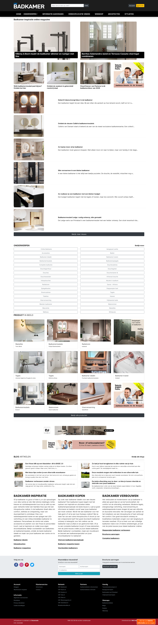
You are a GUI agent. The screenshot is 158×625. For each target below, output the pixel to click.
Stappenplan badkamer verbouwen (116, 530)
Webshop (99, 14)
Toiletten (46, 296)
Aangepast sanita (112, 249)
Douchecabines (112, 265)
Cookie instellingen (19, 605)
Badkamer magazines (22, 548)
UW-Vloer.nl (61, 597)
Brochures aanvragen (111, 534)
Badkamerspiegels (112, 261)
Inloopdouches (46, 280)
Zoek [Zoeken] (86, 5)
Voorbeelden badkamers (68, 548)
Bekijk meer (139, 245)
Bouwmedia (35, 620)
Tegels (112, 292)
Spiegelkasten (45, 288)
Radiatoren (45, 284)
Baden (112, 253)
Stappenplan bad (112, 288)
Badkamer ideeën (46, 257)
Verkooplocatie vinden (79, 14)
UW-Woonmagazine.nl (64, 600)
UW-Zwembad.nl (63, 602)
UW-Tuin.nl (61, 595)
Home (18, 14)
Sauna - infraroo (112, 284)
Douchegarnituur (45, 269)
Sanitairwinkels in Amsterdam (89, 587)
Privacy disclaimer (19, 603)
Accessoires (46, 253)
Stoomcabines (45, 292)
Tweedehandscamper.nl (109, 587)
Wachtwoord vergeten (20, 589)
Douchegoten (112, 269)
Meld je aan (79, 573)
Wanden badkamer (46, 304)
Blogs (104, 605)
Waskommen (112, 304)
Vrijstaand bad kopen (108, 595)
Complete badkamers (110, 538)
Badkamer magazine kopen (69, 544)
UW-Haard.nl (62, 589)
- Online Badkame (46, 249)
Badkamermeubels (46, 261)
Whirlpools (112, 312)
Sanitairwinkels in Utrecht (87, 589)
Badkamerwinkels (107, 603)
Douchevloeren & (112, 273)
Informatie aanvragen (53, 14)
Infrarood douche (112, 276)
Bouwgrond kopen (107, 589)
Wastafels (112, 308)
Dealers (104, 608)
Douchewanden (46, 276)
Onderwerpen (30, 14)
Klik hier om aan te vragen (146, 622)
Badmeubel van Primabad (109, 592)
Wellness (46, 312)
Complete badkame (45, 265)
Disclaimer (17, 600)
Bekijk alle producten (79, 415)
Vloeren (112, 296)
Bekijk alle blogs (138, 457)
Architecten (114, 14)
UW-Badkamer (62, 587)
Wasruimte (45, 308)
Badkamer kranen (112, 257)
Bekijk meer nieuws (79, 234)
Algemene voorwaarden (21, 597)
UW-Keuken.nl (62, 592)
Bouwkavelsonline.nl (64, 605)
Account (132, 5)
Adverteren (39, 587)
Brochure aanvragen (110, 566)
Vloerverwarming (45, 300)
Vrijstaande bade (112, 300)
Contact (38, 589)
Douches (46, 273)
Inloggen (16, 587)
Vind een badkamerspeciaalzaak (71, 540)
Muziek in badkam (112, 280)
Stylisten (129, 14)
